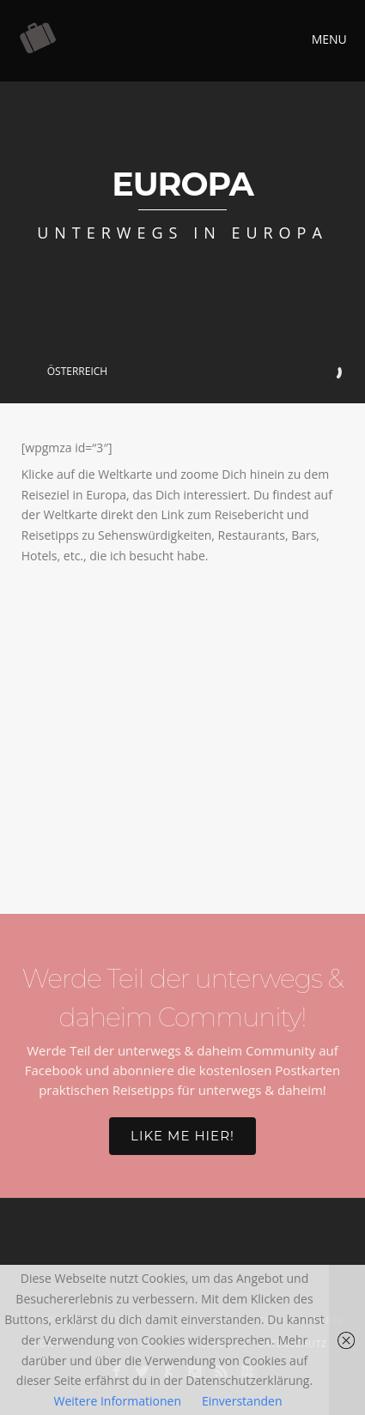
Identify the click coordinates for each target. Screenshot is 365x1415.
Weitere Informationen (117, 1401)
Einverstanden (242, 1401)
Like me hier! (182, 1136)
